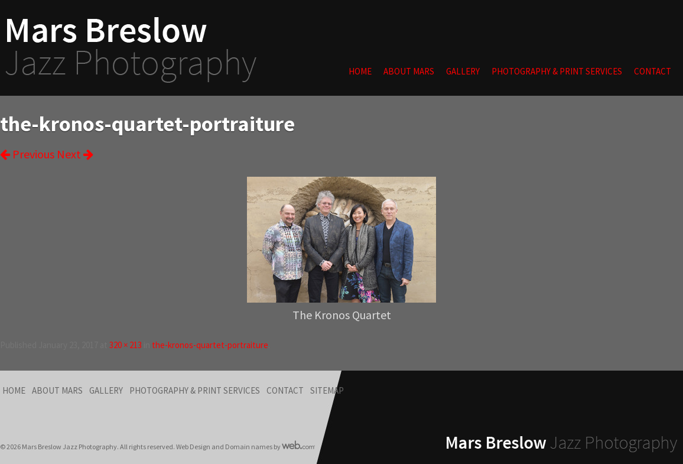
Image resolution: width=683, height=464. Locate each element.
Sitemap (327, 390)
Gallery (463, 71)
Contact (652, 71)
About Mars (408, 71)
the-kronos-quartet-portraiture (210, 345)
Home (360, 71)
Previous (27, 154)
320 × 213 (125, 345)
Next (75, 154)
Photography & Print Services (557, 71)
